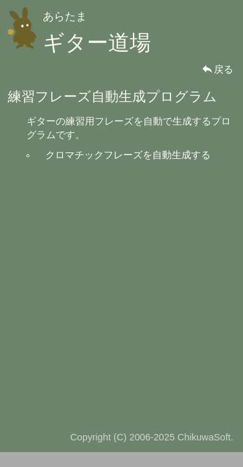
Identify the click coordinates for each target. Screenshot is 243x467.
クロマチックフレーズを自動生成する (128, 155)
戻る (217, 69)
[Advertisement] (121, 290)
